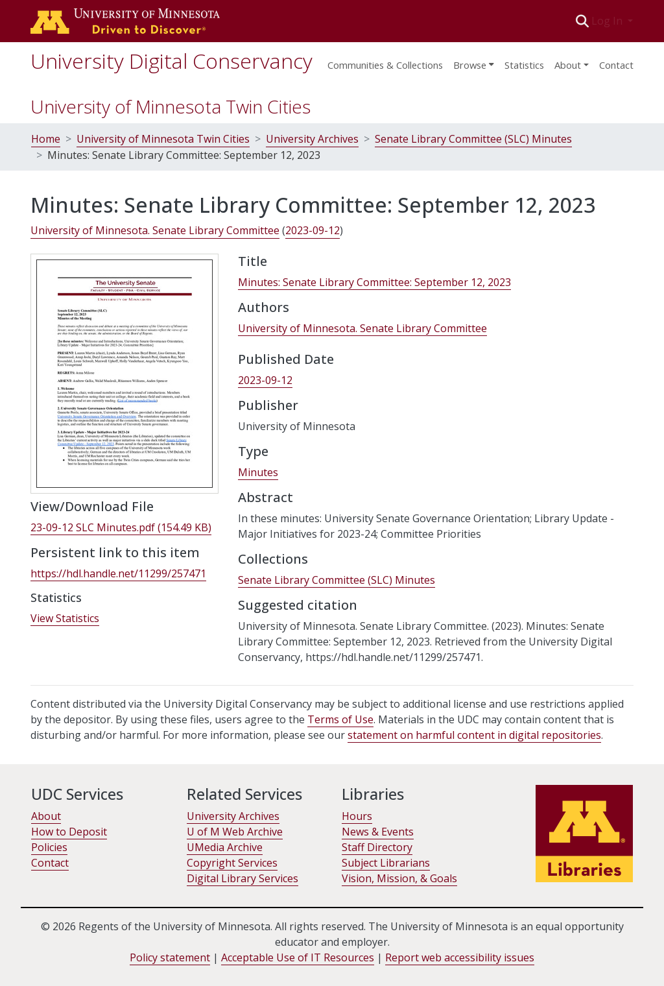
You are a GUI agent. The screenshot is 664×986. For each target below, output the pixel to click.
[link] (120, 527)
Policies (49, 847)
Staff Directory (377, 847)
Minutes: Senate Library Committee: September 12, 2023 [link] (374, 282)
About (46, 816)
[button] (583, 21)
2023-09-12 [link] (312, 230)
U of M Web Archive (235, 831)
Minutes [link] (258, 472)
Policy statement (170, 957)
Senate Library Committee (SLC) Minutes (473, 139)
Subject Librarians (386, 863)
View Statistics (64, 618)
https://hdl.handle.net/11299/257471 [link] (118, 573)
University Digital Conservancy (171, 61)
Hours (357, 816)
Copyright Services (232, 863)
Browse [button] (469, 64)
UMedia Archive (225, 847)
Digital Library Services (242, 878)
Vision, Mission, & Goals (399, 878)
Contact (616, 64)
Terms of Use (340, 719)
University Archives (312, 139)
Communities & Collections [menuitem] (385, 64)
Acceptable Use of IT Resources (297, 957)
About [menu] (567, 64)
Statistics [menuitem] (524, 64)
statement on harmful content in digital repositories (474, 735)
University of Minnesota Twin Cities (170, 106)
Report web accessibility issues (459, 957)
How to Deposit (69, 831)
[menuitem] (473, 61)
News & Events (378, 831)
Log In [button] (608, 21)
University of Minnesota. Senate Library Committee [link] (154, 230)
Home (45, 139)
